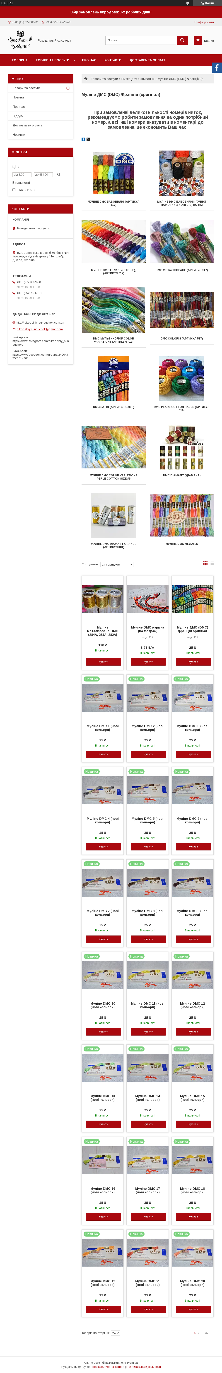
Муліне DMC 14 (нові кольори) (147, 1097)
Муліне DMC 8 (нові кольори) (148, 912)
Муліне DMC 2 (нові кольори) (148, 728)
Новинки (19, 134)
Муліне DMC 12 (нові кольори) (192, 1005)
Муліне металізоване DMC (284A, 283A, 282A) (102, 631)
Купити (103, 662)
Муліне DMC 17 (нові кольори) (147, 1190)
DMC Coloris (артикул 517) (182, 338)
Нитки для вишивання (137, 79)
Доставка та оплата (148, 60)
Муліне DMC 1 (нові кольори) (103, 728)
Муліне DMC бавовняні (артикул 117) (114, 203)
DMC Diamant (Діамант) (181, 475)
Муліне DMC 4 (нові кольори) (103, 820)
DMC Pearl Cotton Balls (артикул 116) (182, 408)
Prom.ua (132, 1362)
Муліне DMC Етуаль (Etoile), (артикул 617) (113, 272)
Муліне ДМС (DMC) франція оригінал (192, 629)
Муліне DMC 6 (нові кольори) (192, 820)
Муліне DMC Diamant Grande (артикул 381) (113, 545)
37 (207, 1333)
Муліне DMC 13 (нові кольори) (102, 1097)
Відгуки (18, 116)
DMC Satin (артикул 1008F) (113, 407)
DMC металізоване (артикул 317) (182, 270)
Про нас (89, 60)
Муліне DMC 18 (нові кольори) (192, 1190)
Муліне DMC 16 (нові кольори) (102, 1190)
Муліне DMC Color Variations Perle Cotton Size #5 (113, 477)
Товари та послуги (52, 60)
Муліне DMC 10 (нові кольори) (102, 1005)
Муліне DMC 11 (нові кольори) (147, 1005)
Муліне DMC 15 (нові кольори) (192, 1097)
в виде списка (212, 564)
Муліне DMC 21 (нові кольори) (147, 1283)
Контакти (112, 60)
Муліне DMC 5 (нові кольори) (148, 820)
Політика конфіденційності (143, 1366)
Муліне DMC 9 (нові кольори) (192, 912)
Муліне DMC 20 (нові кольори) (192, 1283)
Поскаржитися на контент (108, 1366)
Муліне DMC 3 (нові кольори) (192, 728)
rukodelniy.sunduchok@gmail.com (40, 329)
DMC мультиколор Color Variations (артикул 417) (113, 340)
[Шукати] (182, 40)
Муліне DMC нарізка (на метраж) (147, 629)
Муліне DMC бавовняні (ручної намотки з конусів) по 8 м (181, 203)
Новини (18, 97)
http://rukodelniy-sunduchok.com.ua (40, 322)
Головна (19, 60)
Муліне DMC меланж (182, 544)
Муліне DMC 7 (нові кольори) (103, 912)
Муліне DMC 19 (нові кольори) (102, 1283)
